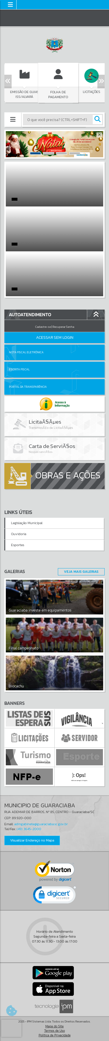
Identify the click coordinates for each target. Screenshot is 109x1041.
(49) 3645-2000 (29, 829)
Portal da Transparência (28, 387)
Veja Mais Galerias (81, 571)
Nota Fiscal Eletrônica (26, 352)
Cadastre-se (43, 327)
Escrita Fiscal (19, 369)
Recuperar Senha (63, 327)
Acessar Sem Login (54, 337)
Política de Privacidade (55, 1035)
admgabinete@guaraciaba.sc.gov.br (41, 824)
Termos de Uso (54, 1030)
